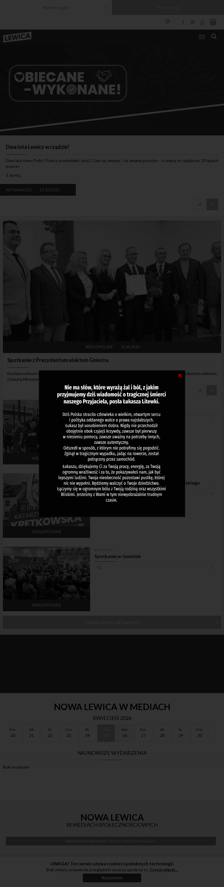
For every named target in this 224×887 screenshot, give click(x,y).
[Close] (180, 375)
